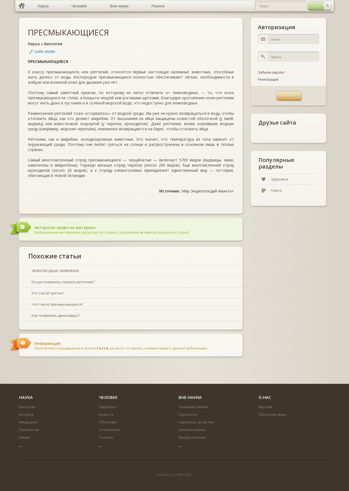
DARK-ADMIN (45, 51)
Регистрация (268, 79)
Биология (53, 43)
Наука (34, 43)
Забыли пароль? (271, 72)
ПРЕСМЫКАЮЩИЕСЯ (68, 32)
